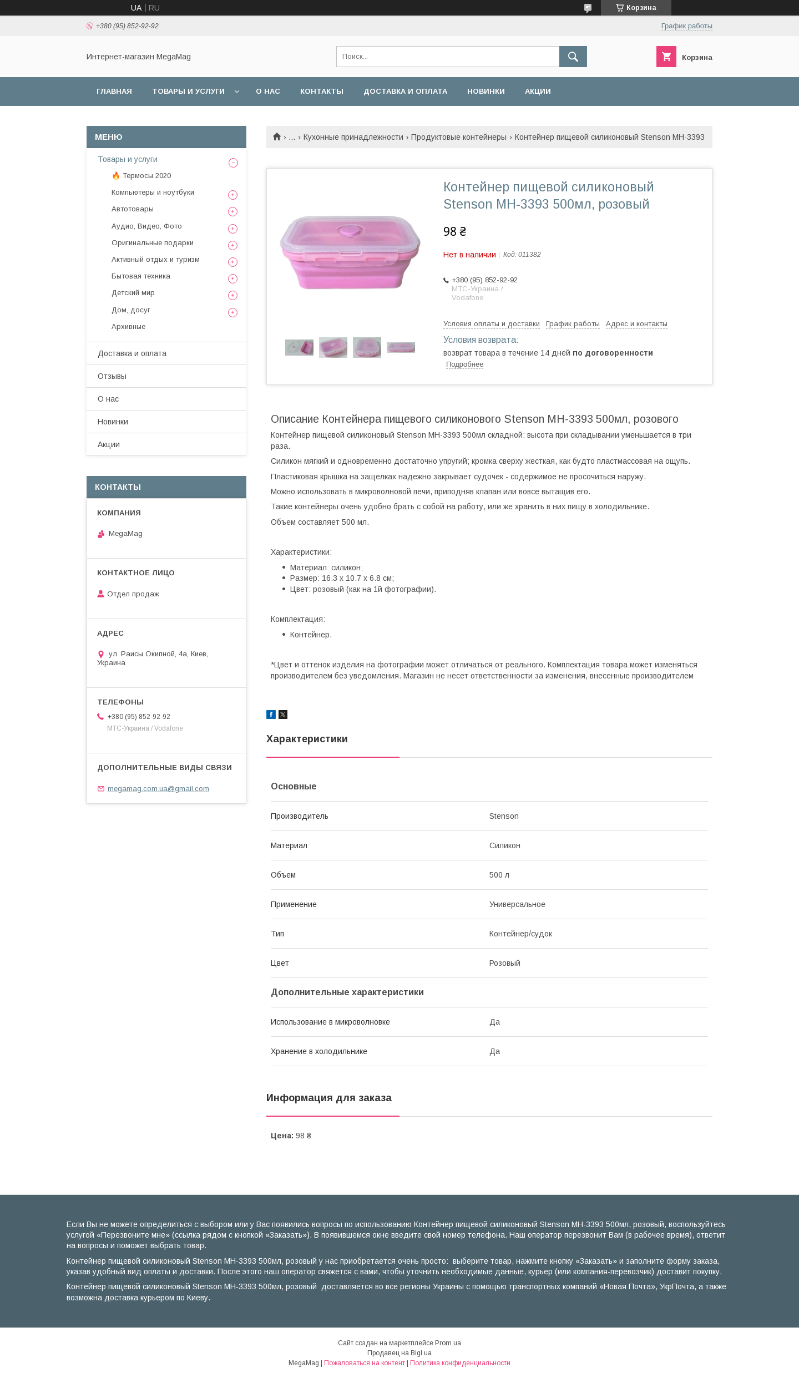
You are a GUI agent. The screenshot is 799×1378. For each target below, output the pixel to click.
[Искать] (573, 56)
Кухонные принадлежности (353, 137)
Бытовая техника (141, 276)
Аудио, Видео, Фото (147, 226)
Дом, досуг (131, 310)
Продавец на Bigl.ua (399, 1353)
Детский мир (133, 292)
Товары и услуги (188, 91)
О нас (268, 91)
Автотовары (133, 209)
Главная (114, 91)
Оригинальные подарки (153, 243)
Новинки (486, 91)
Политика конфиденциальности (460, 1363)
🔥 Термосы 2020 (141, 175)
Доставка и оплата (405, 91)
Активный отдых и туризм (156, 259)
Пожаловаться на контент (364, 1363)
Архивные (128, 326)
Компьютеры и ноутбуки (153, 192)
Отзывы (112, 376)
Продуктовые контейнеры (459, 137)
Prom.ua (448, 1343)
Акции (538, 91)
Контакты (321, 91)
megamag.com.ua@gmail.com (158, 788)
